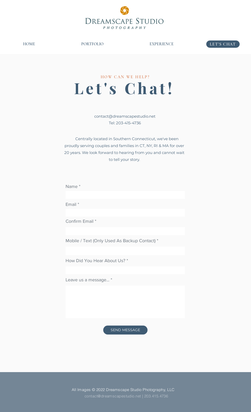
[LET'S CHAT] (223, 44)
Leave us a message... (87, 279)
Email (71, 204)
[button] (92, 44)
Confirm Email (79, 221)
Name (72, 186)
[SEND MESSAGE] (125, 330)
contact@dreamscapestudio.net (124, 116)
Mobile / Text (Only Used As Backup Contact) (110, 240)
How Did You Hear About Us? (95, 260)
